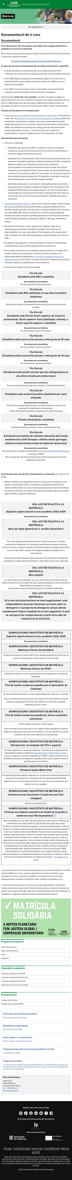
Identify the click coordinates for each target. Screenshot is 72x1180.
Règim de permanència (35, 951)
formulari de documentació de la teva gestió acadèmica (38, 118)
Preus (35, 955)
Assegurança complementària (35, 1004)
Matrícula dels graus (35, 947)
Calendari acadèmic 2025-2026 (35, 981)
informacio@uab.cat (10, 1090)
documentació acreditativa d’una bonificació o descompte (32, 115)
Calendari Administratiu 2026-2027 (35, 977)
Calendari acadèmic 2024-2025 (35, 973)
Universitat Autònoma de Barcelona (36, 4)
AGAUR (48, 585)
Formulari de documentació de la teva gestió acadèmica (36, 61)
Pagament (35, 958)
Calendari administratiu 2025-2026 (35, 985)
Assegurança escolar (35, 1000)
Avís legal (8, 1148)
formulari (11, 207)
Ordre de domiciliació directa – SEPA (20, 204)
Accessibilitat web (52, 1148)
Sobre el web (37, 1148)
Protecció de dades (21, 1148)
